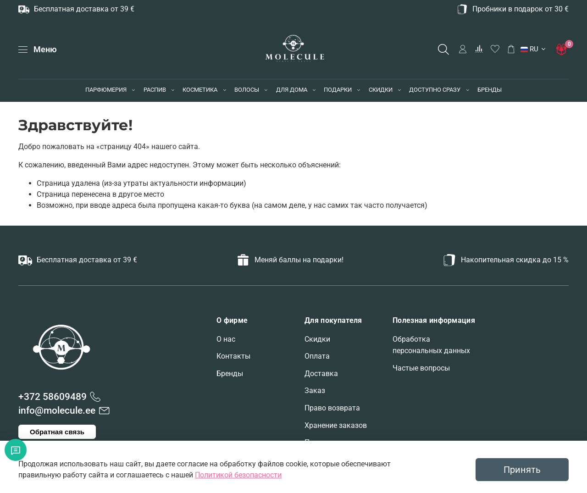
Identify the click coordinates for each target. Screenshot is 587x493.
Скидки (317, 339)
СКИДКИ (381, 89)
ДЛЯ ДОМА (291, 89)
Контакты (233, 356)
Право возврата (332, 408)
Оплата (317, 356)
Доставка (321, 373)
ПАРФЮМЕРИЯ (106, 89)
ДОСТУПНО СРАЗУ (434, 89)
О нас (225, 339)
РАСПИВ (155, 89)
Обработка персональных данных (431, 345)
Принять (522, 469)
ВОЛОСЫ (246, 89)
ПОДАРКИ (338, 89)
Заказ (315, 390)
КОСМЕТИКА (200, 89)
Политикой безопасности (238, 475)
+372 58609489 (52, 396)
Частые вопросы (421, 368)
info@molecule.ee (56, 410)
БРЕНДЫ (489, 89)
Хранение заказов (336, 425)
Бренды (229, 373)
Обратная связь (57, 432)
